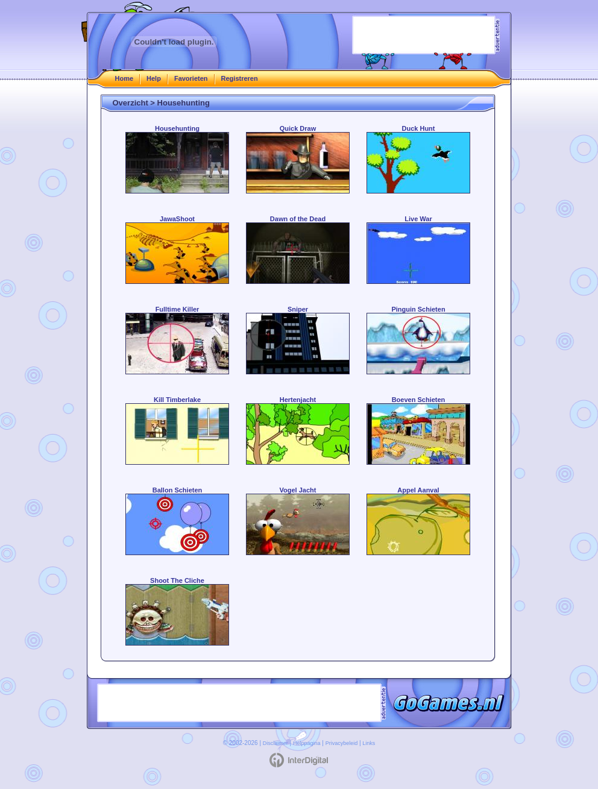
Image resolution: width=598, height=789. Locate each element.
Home (124, 78)
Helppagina (307, 743)
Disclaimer (275, 743)
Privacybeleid (342, 743)
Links (368, 743)
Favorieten (191, 78)
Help (153, 78)
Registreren (239, 78)
